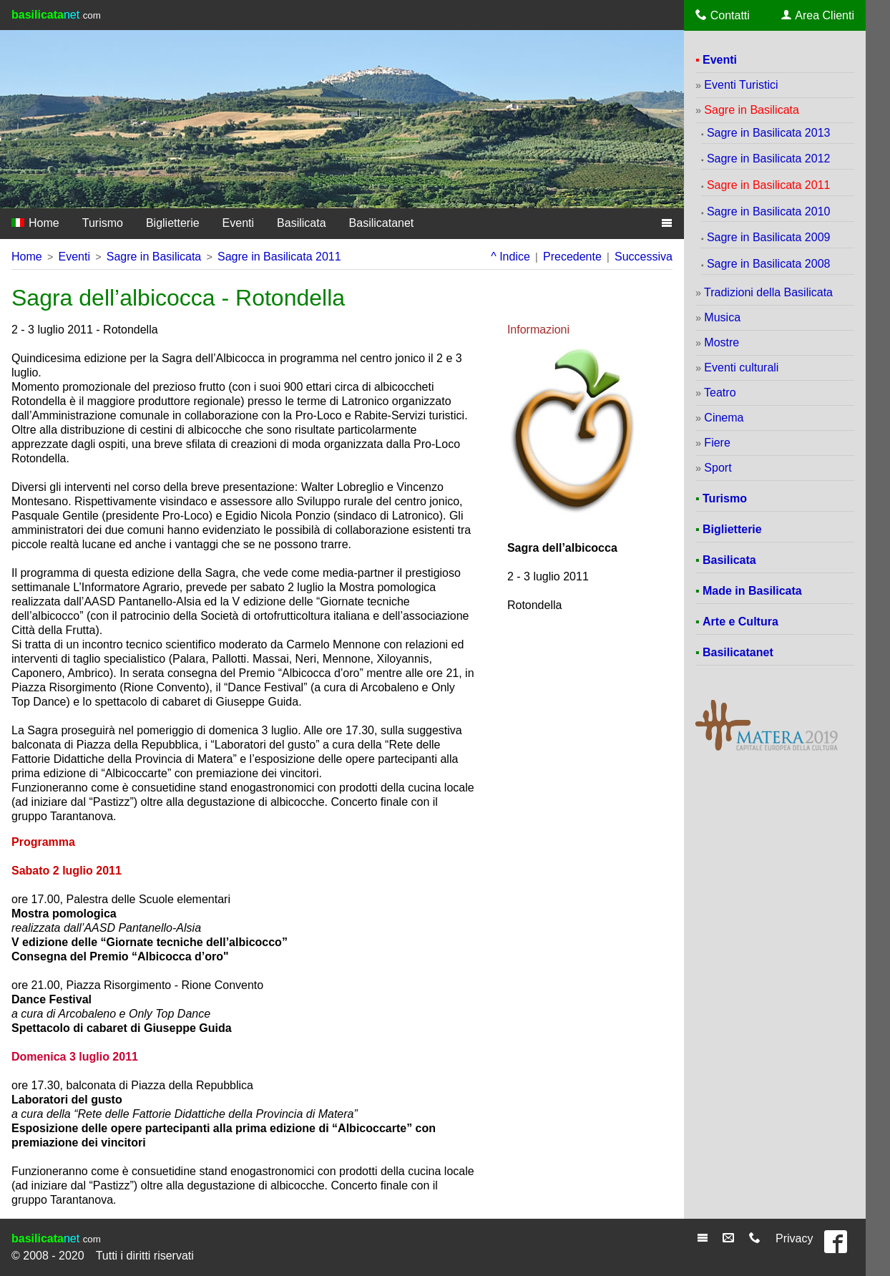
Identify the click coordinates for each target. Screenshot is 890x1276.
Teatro (719, 392)
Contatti (722, 15)
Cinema (723, 417)
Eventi (238, 223)
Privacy (794, 1238)
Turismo (102, 223)
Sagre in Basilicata (154, 256)
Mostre (721, 342)
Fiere (717, 443)
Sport (717, 468)
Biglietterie (173, 223)
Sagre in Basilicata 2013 (769, 133)
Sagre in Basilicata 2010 (769, 211)
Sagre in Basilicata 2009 (769, 237)
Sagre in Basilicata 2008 (769, 264)
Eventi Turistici (741, 85)
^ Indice (510, 256)
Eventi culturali (741, 367)
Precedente (572, 256)
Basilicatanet (381, 223)
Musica (722, 317)
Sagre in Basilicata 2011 (279, 256)
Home (35, 223)
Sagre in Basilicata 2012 (769, 158)
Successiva (644, 256)
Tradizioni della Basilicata (768, 292)
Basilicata (301, 223)
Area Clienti (818, 15)
